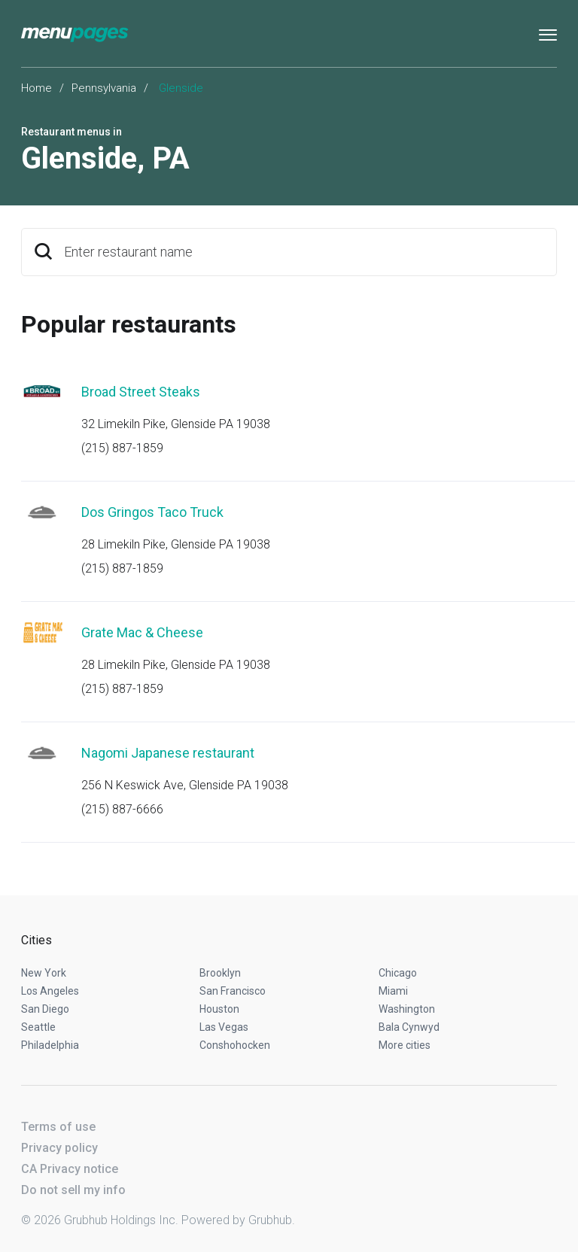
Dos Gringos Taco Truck (152, 512)
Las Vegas (223, 1027)
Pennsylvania (103, 88)
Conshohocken (234, 1045)
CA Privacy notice (69, 1169)
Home (36, 88)
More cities (404, 1045)
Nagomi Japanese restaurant (167, 753)
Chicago (398, 973)
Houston (219, 1009)
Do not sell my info (73, 1190)
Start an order (527, 412)
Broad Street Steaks (140, 392)
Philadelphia (50, 1045)
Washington (407, 1009)
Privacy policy (59, 1148)
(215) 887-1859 (122, 448)
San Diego (45, 1009)
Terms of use (58, 1127)
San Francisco (232, 991)
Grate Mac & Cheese (142, 632)
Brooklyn (220, 973)
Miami (393, 991)
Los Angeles (50, 991)
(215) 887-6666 (122, 809)
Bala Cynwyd (409, 1027)
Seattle (38, 1027)
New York (43, 973)
